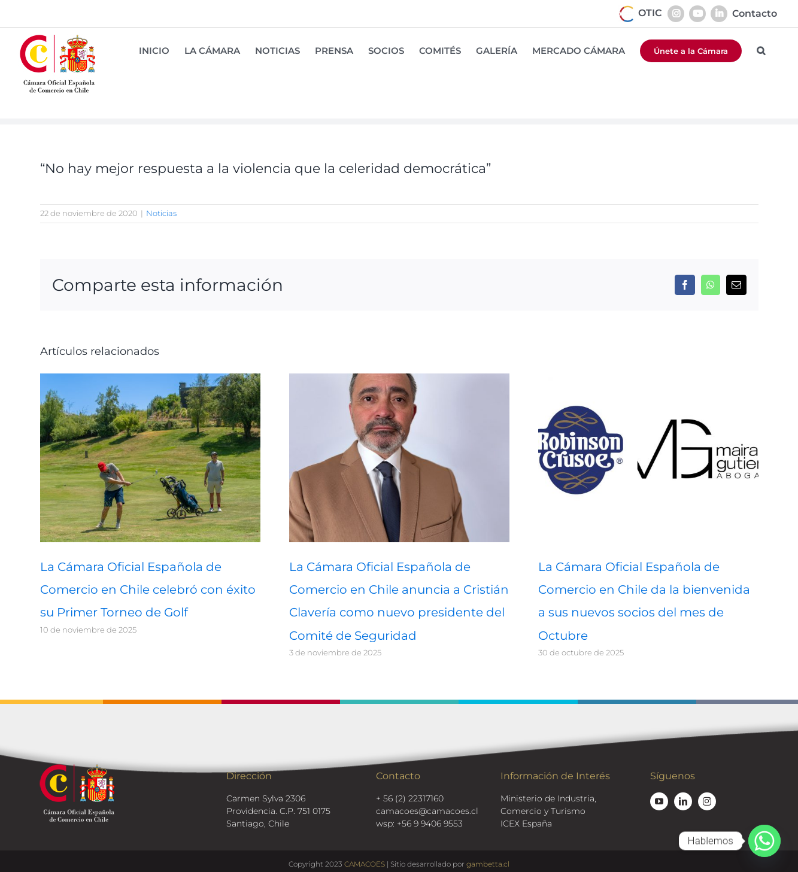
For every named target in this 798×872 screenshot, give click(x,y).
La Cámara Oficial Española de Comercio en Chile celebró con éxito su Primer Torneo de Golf (148, 589)
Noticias (161, 213)
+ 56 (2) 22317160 (410, 798)
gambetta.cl (487, 863)
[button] (761, 50)
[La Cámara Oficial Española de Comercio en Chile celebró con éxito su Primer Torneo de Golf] (150, 379)
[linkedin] (683, 801)
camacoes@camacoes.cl (427, 811)
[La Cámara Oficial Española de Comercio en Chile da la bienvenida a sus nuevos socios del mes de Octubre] (648, 379)
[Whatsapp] (764, 841)
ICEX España (526, 823)
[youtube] (659, 801)
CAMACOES (364, 863)
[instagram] (707, 801)
